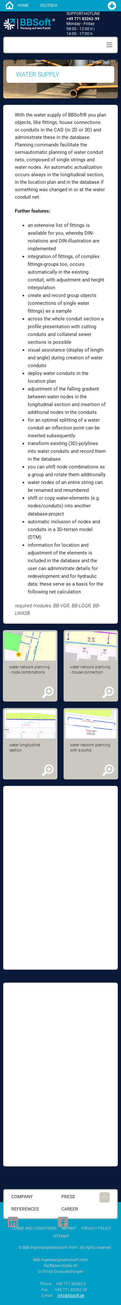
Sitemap (61, 1236)
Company (22, 1196)
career (69, 1209)
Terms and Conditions (34, 1228)
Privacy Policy (96, 1228)
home (23, 5)
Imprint (68, 1228)
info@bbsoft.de (70, 1295)
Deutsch (48, 5)
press (68, 1196)
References (25, 1209)
